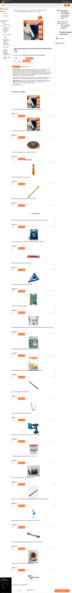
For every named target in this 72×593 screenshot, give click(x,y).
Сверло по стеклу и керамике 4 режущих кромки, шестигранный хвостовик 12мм (30, 499)
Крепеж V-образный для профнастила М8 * (21, 413)
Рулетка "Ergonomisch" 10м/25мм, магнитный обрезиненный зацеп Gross (28, 241)
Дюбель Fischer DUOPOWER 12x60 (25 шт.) (22, 263)
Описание (15, 66)
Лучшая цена (4, 9)
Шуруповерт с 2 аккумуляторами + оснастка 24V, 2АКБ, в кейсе (26, 434)
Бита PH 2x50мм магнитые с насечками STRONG (23, 477)
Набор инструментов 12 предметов (20, 306)
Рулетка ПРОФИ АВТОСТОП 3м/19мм (20, 563)
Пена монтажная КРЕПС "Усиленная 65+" (21, 177)
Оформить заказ (62, 590)
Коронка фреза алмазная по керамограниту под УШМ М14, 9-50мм (27, 370)
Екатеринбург (4, 580)
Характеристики (26, 66)
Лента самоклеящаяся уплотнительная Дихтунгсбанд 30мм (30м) (26, 130)
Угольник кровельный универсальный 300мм (22, 284)
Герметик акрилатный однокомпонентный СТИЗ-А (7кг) (24, 456)
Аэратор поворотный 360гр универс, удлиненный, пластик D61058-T (27, 542)
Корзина (19, 590)
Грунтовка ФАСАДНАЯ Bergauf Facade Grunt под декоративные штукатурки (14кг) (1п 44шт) (33, 327)
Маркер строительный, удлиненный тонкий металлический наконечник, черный (30, 220)
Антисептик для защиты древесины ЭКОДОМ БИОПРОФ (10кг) (26, 349)
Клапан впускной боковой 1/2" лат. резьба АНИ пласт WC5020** (26, 520)
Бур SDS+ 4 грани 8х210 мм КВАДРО (20, 391)
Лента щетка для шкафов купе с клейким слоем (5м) (24, 152)
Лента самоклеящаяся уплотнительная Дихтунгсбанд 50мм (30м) (26, 109)
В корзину (21, 116)
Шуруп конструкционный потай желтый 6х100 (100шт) (24, 198)
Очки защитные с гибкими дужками (20, 585)
